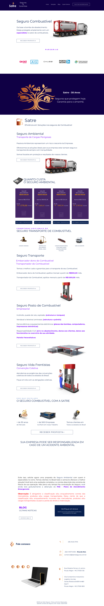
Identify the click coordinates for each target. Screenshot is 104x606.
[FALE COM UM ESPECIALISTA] (81, 4)
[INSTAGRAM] (18, 566)
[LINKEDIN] (13, 566)
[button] (53, 4)
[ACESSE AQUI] (25, 518)
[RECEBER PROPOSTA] (28, 40)
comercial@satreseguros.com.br (75, 555)
